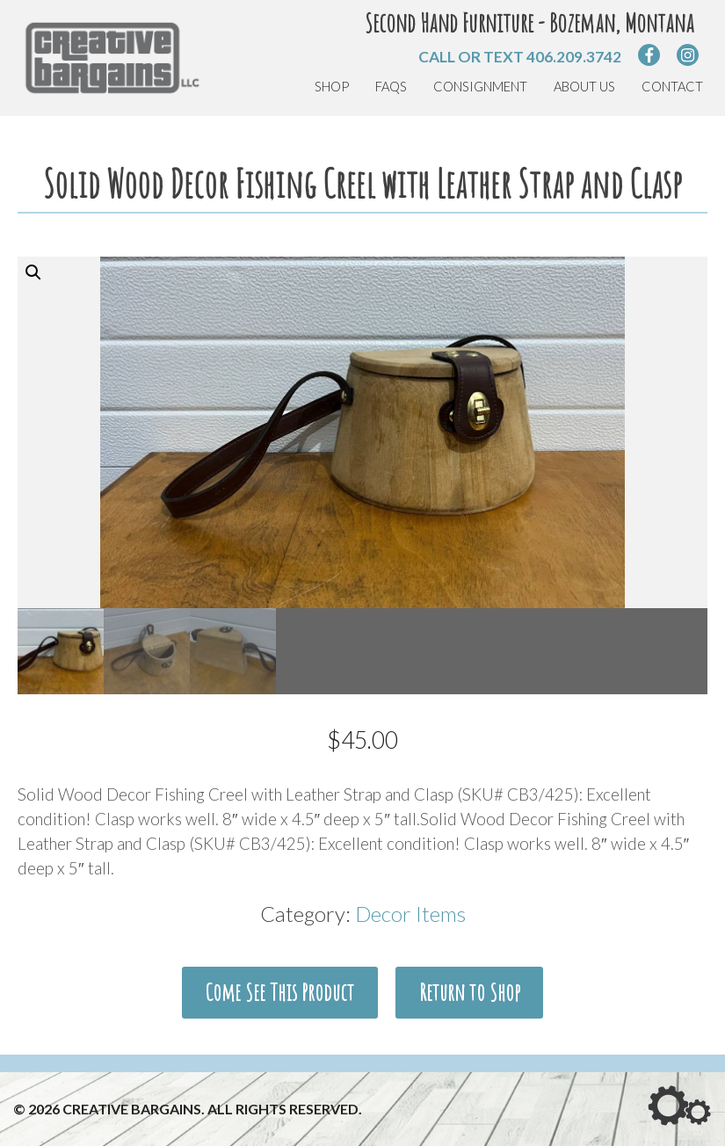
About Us (584, 86)
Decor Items (410, 913)
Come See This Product (279, 992)
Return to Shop (469, 992)
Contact (672, 86)
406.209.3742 (573, 56)
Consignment (480, 86)
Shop (332, 86)
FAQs (391, 86)
